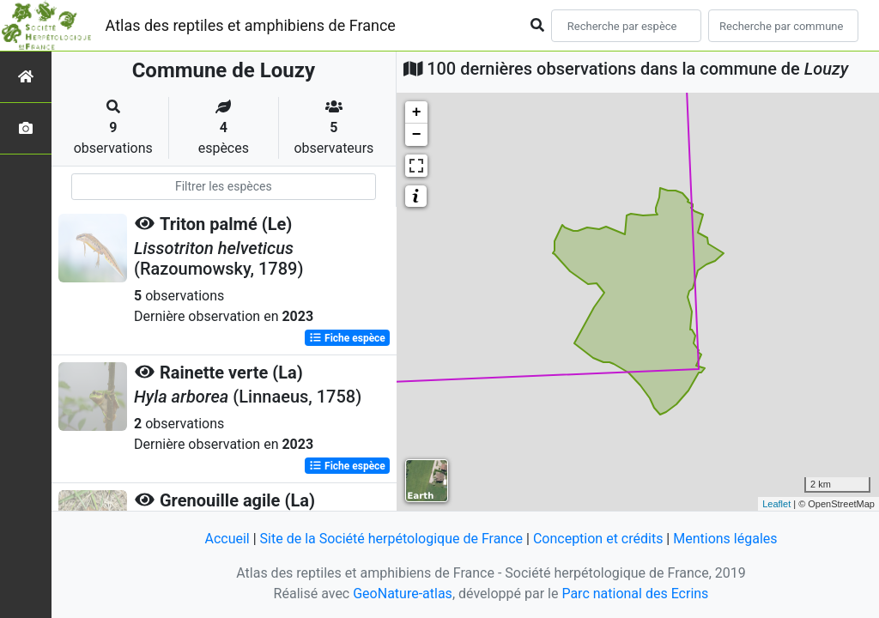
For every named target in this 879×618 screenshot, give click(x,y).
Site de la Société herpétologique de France (391, 538)
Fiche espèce (347, 338)
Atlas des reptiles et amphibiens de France (251, 25)
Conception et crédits (598, 538)
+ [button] (416, 112)
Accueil (226, 538)
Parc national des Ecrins (634, 593)
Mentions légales (725, 538)
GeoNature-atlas (402, 593)
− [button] (416, 134)
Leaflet (776, 504)
